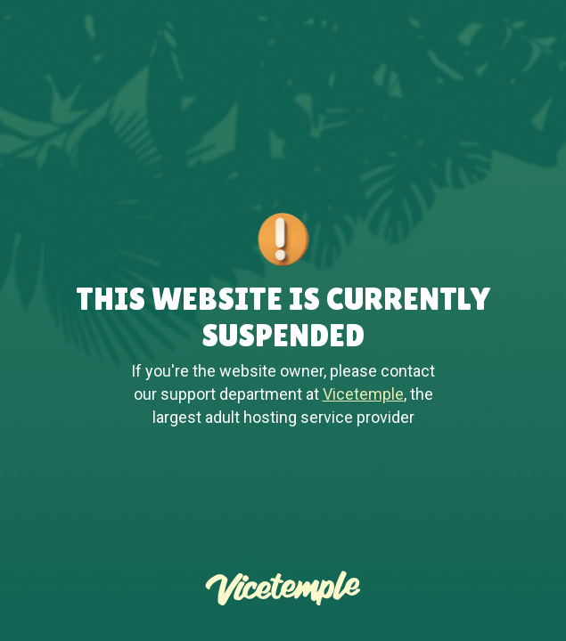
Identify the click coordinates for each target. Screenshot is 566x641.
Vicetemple (363, 394)
